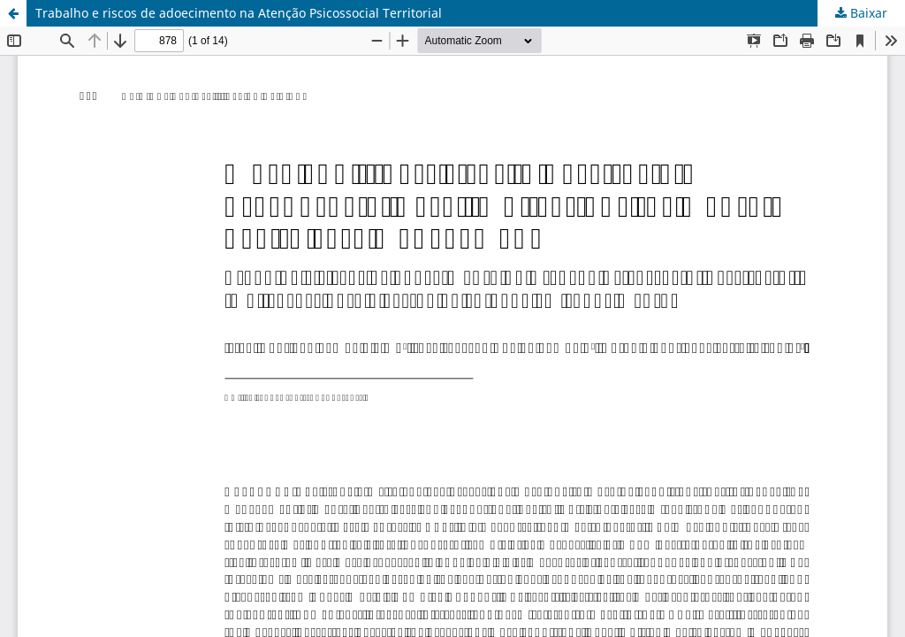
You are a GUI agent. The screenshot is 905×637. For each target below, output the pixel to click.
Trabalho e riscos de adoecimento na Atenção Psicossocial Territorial (238, 12)
